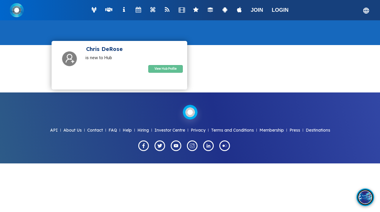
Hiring (143, 130)
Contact (95, 130)
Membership (271, 130)
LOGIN (280, 10)
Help (127, 130)
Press (294, 130)
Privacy (198, 130)
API (54, 130)
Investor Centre (169, 130)
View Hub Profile (165, 68)
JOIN (257, 10)
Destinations (318, 130)
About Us (72, 130)
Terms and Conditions (232, 130)
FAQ (112, 130)
